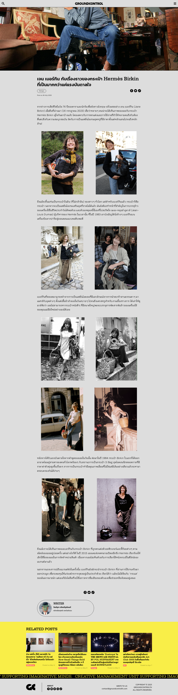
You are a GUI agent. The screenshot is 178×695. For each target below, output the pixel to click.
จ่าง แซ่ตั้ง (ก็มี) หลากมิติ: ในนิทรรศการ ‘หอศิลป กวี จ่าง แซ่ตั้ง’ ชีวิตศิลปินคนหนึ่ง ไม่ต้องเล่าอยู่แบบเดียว (40, 658)
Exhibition (30, 665)
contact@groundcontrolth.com (114, 688)
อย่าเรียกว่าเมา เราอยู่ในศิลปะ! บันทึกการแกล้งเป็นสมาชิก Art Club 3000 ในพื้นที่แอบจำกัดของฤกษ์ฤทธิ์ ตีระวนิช (136, 658)
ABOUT (50, 686)
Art (125, 665)
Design (41, 91)
